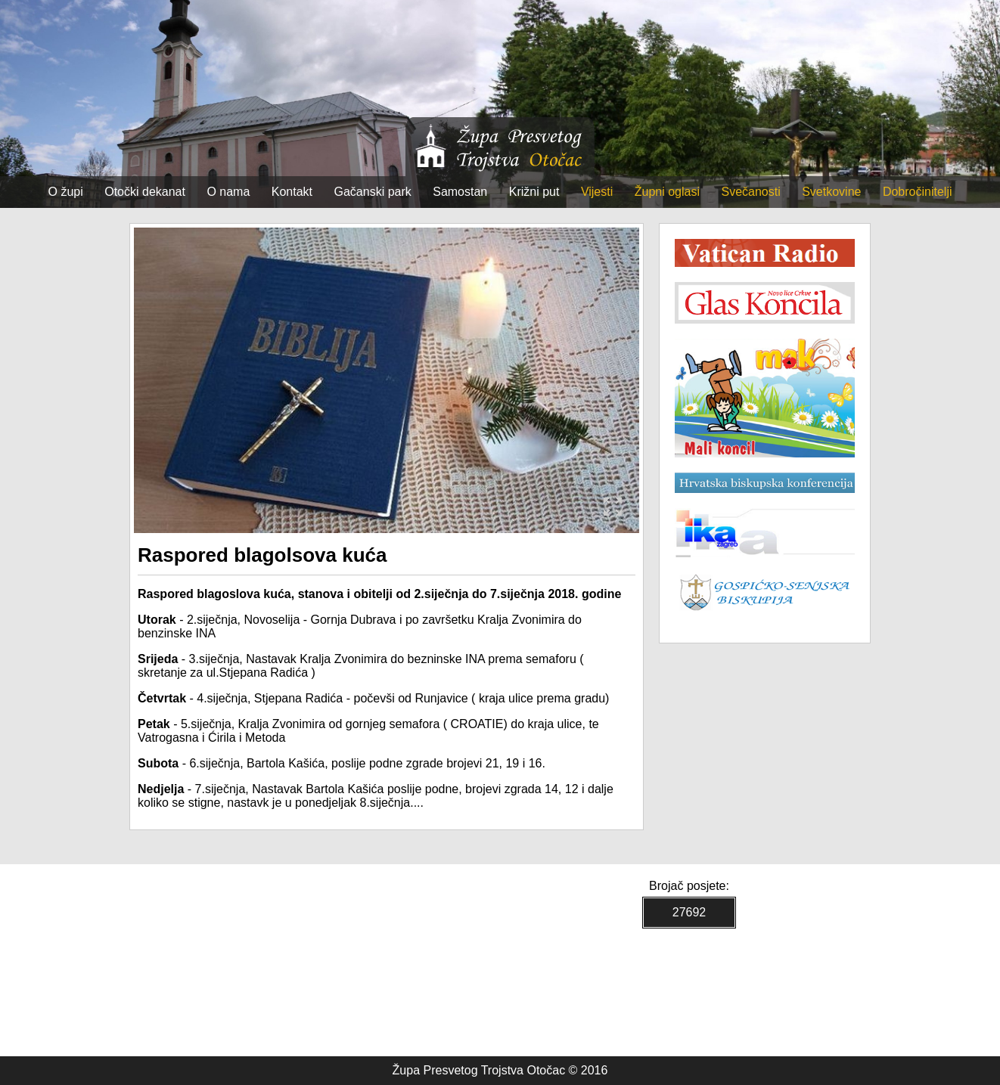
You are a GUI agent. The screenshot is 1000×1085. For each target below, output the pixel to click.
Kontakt (292, 191)
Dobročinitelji (917, 191)
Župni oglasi (667, 191)
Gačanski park (372, 191)
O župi (65, 191)
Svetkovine (831, 191)
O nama (228, 191)
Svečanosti (750, 191)
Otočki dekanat (144, 191)
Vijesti (597, 191)
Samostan (460, 191)
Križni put (534, 191)
